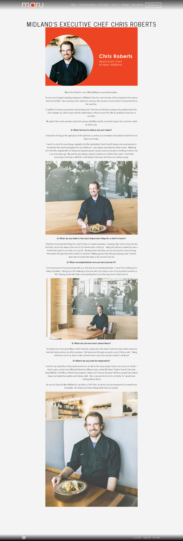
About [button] (74, 4)
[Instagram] (23, 537)
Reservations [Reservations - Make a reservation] (153, 5)
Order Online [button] (137, 4)
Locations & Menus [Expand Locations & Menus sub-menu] (87, 4)
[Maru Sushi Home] (38, 4)
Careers (147, 537)
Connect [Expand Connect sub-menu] (115, 4)
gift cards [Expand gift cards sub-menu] (103, 4)
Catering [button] (125, 4)
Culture (137, 537)
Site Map (156, 537)
